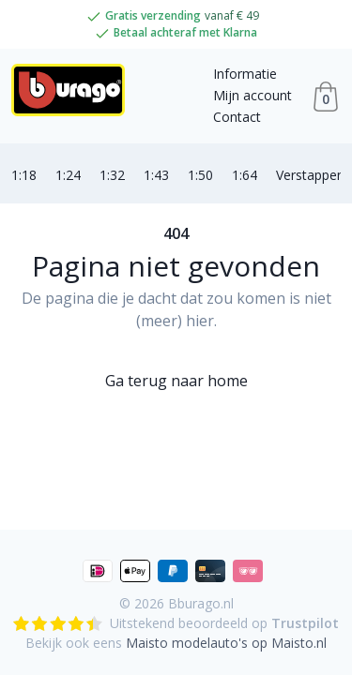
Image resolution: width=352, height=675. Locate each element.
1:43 (156, 175)
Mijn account (252, 95)
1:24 (68, 175)
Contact (237, 117)
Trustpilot (305, 623)
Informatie (245, 73)
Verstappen (310, 175)
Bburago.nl (201, 603)
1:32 (112, 175)
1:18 (24, 175)
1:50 (200, 175)
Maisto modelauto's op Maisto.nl (226, 643)
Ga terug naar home (176, 380)
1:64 (244, 175)
